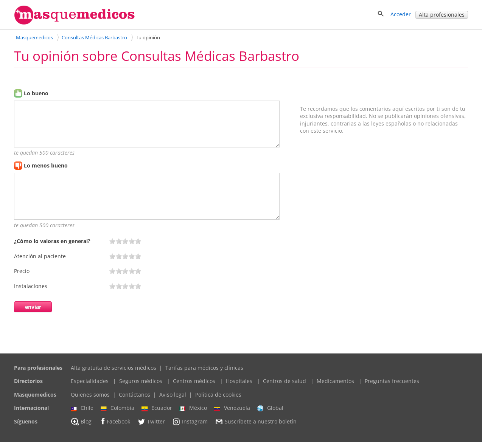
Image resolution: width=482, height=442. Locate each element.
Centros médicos (194, 381)
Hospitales (239, 381)
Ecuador (156, 408)
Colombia (117, 408)
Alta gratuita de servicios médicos (113, 367)
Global (270, 408)
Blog (81, 421)
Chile (82, 408)
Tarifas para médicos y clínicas (204, 367)
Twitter (151, 421)
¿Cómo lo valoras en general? (52, 241)
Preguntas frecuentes (392, 381)
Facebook (114, 421)
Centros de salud (284, 381)
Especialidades (90, 381)
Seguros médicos (140, 381)
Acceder (400, 14)
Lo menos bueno (46, 165)
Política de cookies (218, 394)
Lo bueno (36, 93)
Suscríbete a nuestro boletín (256, 421)
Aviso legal (172, 394)
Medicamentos (335, 381)
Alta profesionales (442, 14)
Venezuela (232, 408)
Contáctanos (134, 394)
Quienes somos (90, 394)
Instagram (190, 421)
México (193, 408)
